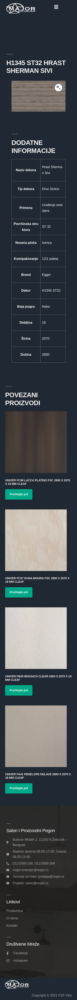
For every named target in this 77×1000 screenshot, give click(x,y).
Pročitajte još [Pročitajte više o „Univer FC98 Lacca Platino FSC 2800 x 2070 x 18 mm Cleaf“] (19, 494)
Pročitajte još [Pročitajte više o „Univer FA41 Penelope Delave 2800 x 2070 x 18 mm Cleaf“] (19, 788)
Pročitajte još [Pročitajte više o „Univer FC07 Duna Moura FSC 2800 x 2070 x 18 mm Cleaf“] (19, 592)
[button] (56, 7)
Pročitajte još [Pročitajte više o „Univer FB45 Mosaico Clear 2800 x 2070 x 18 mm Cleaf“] (19, 690)
